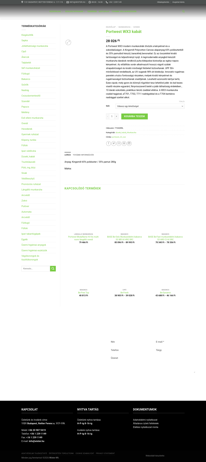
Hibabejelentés (163, 2)
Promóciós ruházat (31, 184)
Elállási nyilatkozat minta (145, 427)
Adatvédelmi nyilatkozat (145, 419)
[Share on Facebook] (108, 143)
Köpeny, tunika (28, 140)
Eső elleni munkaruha (32, 118)
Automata (26, 211)
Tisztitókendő (28, 162)
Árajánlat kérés (178, 2)
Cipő (23, 51)
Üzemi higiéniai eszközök (34, 250)
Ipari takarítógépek (30, 234)
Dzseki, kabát (28, 156)
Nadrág (25, 90)
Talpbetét (26, 62)
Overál (24, 123)
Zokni (24, 200)
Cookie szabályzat (85, 453)
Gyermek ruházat (30, 134)
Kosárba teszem (134, 116)
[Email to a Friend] (118, 143)
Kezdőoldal (56, 11)
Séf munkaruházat (30, 68)
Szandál (25, 101)
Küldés (153, 382)
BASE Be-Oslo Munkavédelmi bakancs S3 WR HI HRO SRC (124, 238)
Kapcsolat (104, 11)
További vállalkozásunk (124, 11)
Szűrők (24, 84)
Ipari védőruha (28, 151)
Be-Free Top (83, 292)
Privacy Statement (105, 453)
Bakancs (25, 79)
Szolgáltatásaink (75, 11)
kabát (124, 132)
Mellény (25, 112)
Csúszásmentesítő (30, 95)
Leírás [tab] (68, 155)
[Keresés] (183, 11)
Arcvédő (25, 195)
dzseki (136, 27)
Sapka (24, 40)
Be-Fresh (124, 292)
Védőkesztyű (27, 178)
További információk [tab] (83, 155)
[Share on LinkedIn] (129, 143)
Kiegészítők (27, 35)
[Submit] (53, 268)
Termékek (92, 11)
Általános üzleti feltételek (146, 423)
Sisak (24, 173)
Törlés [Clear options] (182, 102)
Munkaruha (125, 27)
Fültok (24, 145)
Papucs (25, 106)
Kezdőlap (111, 27)
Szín (108, 106)
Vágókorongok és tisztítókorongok (30, 258)
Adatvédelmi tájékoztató (34, 453)
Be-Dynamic (165, 292)
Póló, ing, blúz (28, 167)
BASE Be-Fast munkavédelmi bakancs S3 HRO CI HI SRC (165, 238)
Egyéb (24, 239)
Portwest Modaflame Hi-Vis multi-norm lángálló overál (83, 238)
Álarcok (25, 57)
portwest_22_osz (119, 137)
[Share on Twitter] (113, 143)
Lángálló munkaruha (31, 189)
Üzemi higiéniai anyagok (33, 245)
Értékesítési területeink (61, 453)
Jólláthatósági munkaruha (34, 46)
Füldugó (25, 73)
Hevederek (26, 129)
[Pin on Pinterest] (124, 143)
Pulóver (25, 206)
